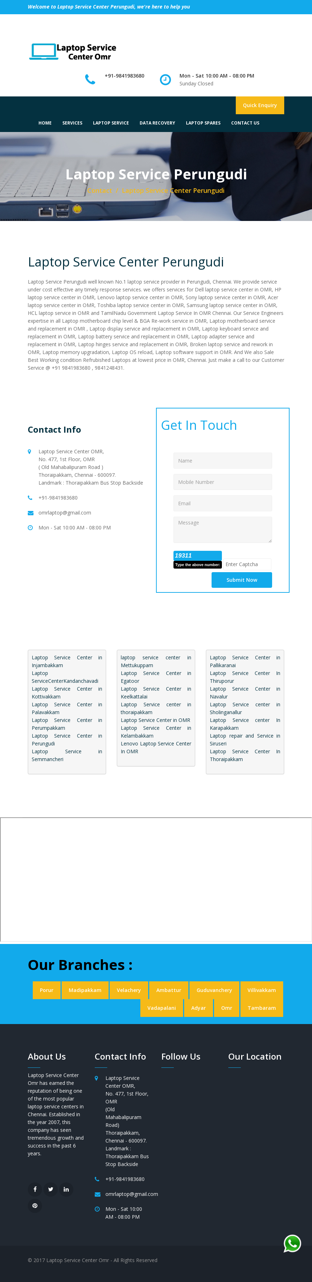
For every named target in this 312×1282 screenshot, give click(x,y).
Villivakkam (262, 990)
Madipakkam (85, 990)
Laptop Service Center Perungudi (126, 261)
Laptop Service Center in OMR (155, 720)
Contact (99, 190)
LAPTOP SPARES (203, 123)
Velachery (129, 990)
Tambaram (262, 1007)
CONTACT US (245, 123)
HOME (45, 123)
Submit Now (242, 579)
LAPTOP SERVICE (111, 123)
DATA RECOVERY (157, 123)
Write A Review (201, 20)
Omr (226, 1007)
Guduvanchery (214, 990)
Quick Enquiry (260, 105)
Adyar (198, 1007)
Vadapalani (161, 1007)
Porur (46, 990)
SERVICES (72, 123)
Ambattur (168, 990)
